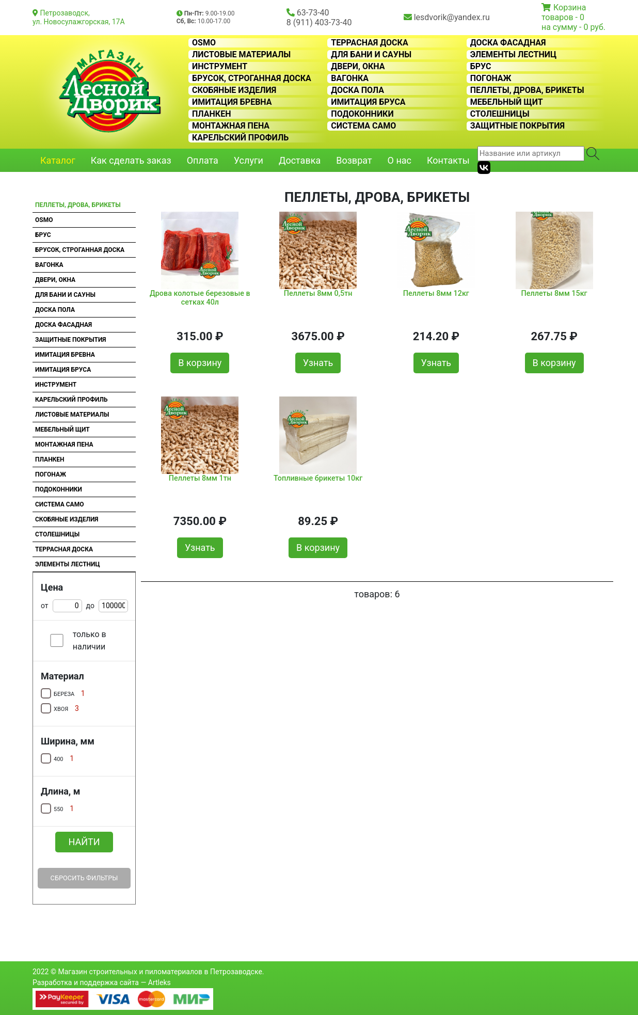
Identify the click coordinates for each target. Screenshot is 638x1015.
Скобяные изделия (234, 90)
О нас (399, 160)
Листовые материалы (241, 55)
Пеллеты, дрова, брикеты (527, 90)
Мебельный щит (506, 102)
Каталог (57, 160)
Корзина (569, 7)
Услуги (248, 160)
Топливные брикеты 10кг (318, 478)
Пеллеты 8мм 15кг (554, 293)
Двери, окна (358, 66)
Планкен (211, 114)
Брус (480, 66)
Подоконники (362, 114)
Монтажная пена (230, 126)
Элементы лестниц (513, 55)
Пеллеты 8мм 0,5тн (318, 293)
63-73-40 (313, 13)
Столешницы (500, 114)
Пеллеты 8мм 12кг (436, 293)
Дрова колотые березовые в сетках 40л (200, 298)
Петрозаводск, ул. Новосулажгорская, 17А (79, 17)
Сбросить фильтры (84, 878)
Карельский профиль (240, 138)
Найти (84, 841)
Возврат (354, 160)
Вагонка (350, 78)
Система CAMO (363, 126)
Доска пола (357, 90)
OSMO (204, 43)
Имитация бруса (368, 102)
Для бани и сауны (371, 55)
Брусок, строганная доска (251, 78)
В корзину (199, 362)
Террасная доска (369, 43)
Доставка (300, 160)
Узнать (318, 362)
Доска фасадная (508, 43)
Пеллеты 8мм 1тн (200, 478)
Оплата (202, 160)
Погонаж (491, 78)
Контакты (448, 160)
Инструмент (219, 66)
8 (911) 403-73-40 (319, 22)
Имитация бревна (232, 102)
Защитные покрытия (517, 126)
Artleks (159, 982)
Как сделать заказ (131, 160)
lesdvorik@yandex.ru (452, 17)
